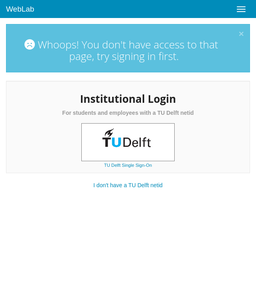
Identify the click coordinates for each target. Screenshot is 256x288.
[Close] (241, 34)
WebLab (20, 9)
